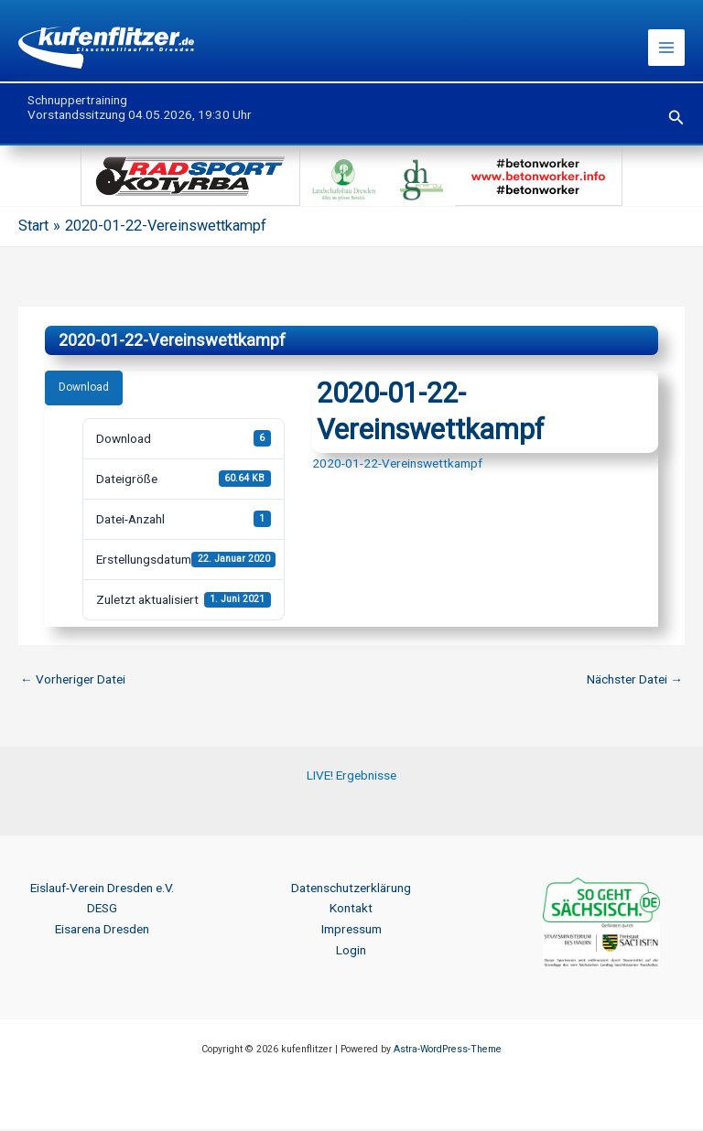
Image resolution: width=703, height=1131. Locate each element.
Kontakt (351, 909)
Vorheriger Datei (72, 680)
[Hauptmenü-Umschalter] (667, 49)
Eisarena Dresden (102, 930)
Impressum (351, 930)
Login (351, 951)
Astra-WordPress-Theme (448, 1051)
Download (84, 388)
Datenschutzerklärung (351, 889)
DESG (102, 909)
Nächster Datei (635, 680)
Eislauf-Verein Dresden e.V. (102, 889)
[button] (676, 119)
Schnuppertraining (77, 101)
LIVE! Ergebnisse (351, 777)
